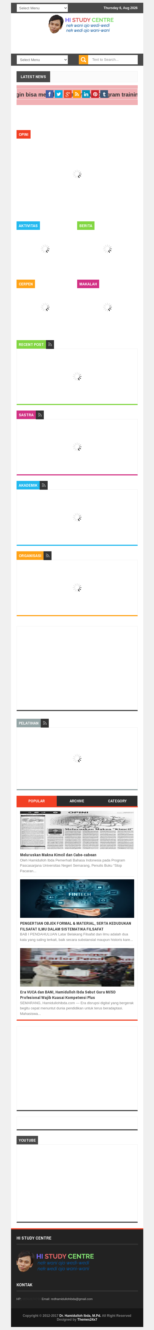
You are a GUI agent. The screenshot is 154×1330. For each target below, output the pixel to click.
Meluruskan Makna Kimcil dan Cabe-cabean (58, 855)
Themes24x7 (87, 1319)
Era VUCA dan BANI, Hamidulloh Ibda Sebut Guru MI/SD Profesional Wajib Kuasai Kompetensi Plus (68, 994)
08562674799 (31, 1299)
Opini (23, 134)
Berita (85, 225)
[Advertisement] (77, 668)
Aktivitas (28, 225)
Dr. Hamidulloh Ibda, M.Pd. (80, 1316)
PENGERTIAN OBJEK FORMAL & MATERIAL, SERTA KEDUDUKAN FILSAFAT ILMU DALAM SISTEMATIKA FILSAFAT (75, 926)
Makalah (88, 284)
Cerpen (26, 284)
